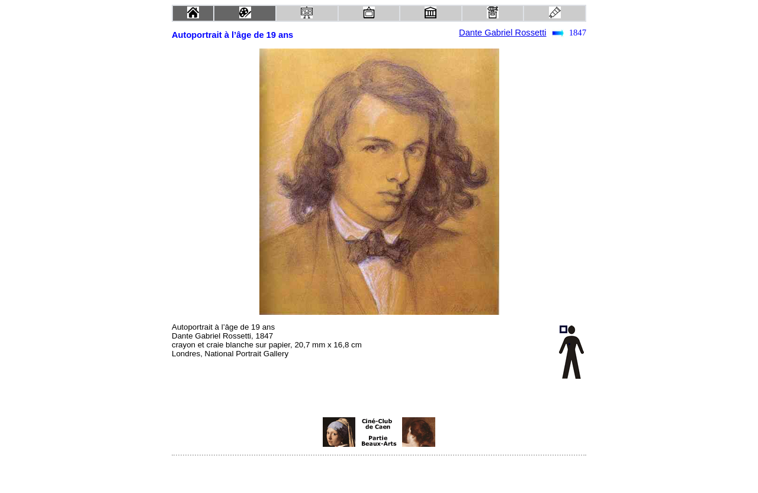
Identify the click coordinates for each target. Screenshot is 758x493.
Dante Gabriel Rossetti (502, 32)
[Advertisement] (267, 432)
